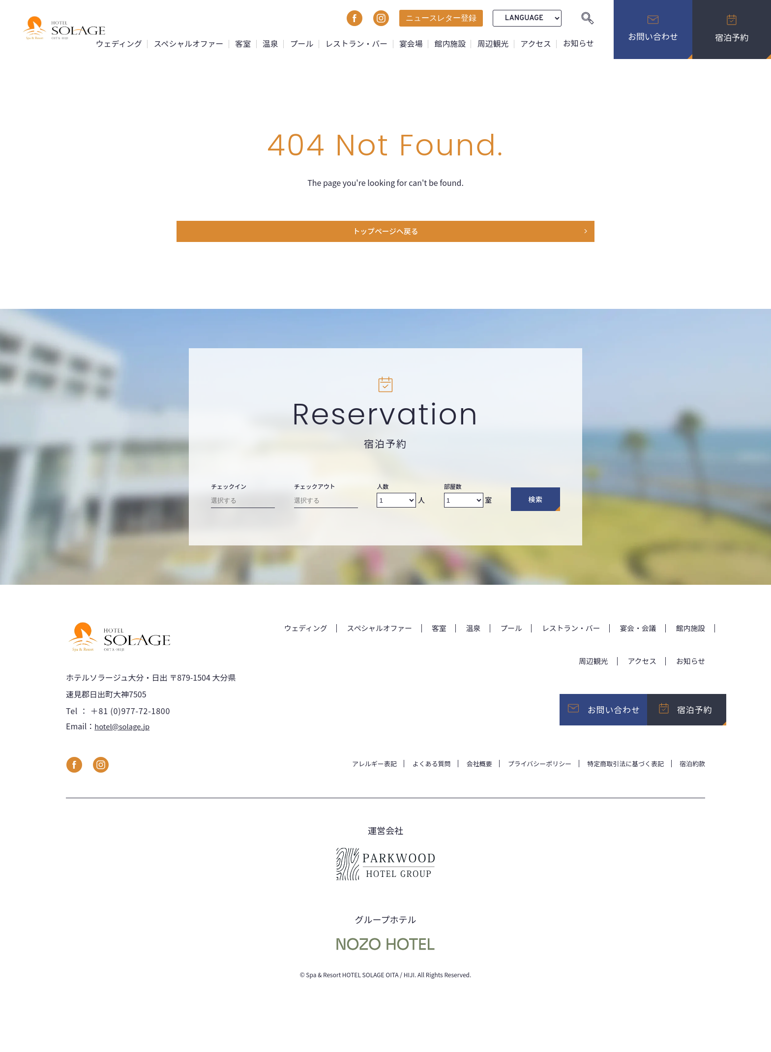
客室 (240, 43)
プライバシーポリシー (529, 772)
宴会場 (409, 43)
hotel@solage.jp (124, 734)
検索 (535, 502)
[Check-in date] (243, 505)
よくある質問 (415, 772)
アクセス (535, 43)
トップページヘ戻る (385, 233)
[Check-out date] (326, 505)
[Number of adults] (396, 503)
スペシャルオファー (185, 43)
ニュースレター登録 (441, 18)
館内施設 (449, 43)
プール (299, 43)
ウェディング (115, 43)
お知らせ (578, 43)
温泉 (268, 43)
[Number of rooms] (463, 503)
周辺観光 (492, 43)
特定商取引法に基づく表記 (620, 772)
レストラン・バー (354, 43)
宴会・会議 (634, 630)
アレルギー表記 (354, 772)
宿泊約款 (691, 772)
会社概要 (465, 772)
